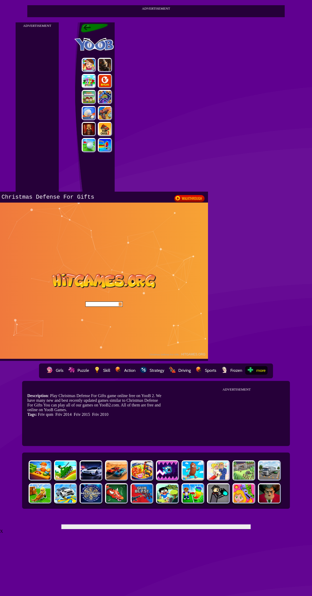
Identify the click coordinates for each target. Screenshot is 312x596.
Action (125, 370)
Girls (54, 370)
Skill (102, 370)
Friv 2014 (63, 414)
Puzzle (78, 370)
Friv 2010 (100, 414)
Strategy (152, 370)
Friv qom (45, 414)
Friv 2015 (82, 414)
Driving (180, 370)
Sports (206, 370)
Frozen (231, 370)
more (256, 370)
